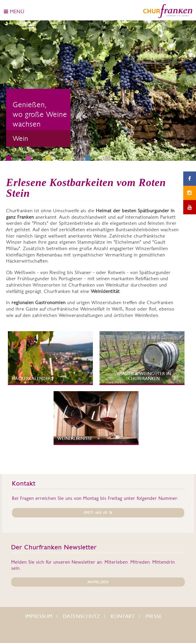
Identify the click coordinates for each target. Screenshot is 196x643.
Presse (153, 616)
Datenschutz (81, 616)
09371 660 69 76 (98, 512)
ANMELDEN (98, 582)
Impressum (38, 616)
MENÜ (14, 11)
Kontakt (123, 616)
